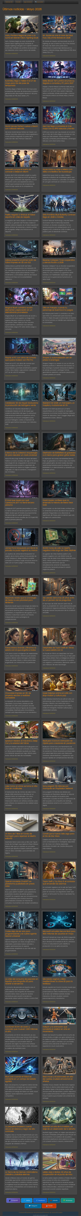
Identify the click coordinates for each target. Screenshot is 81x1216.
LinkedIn (53, 1200)
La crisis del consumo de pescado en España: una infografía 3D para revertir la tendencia (21, 981)
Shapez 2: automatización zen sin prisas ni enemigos (57, 358)
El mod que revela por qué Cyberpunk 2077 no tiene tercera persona (19, 502)
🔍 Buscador (39, 2)
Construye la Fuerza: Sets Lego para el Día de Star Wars (58, 834)
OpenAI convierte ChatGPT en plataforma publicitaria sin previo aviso (20, 883)
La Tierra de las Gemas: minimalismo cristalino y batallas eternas (21, 1173)
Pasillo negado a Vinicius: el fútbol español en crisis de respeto (20, 215)
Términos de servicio (50, 1212)
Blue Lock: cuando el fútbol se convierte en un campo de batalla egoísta (20, 1079)
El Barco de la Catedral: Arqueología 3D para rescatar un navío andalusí (21, 453)
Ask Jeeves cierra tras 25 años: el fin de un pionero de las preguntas (58, 599)
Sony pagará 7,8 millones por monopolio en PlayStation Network (58, 787)
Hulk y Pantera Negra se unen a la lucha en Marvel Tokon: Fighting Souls (21, 36)
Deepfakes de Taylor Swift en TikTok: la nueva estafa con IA (58, 648)
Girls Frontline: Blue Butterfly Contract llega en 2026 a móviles (59, 215)
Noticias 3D (9, 2)
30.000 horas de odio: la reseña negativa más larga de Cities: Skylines (59, 549)
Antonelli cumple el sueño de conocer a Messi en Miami (18, 170)
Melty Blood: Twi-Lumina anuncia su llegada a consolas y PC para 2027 (58, 82)
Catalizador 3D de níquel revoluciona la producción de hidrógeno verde (21, 404)
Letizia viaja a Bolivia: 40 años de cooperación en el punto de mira (57, 1173)
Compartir (15, 1200)
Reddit (47, 1206)
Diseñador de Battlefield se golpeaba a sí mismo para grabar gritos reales (59, 453)
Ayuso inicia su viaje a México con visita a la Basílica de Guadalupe (57, 170)
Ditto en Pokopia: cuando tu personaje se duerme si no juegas (58, 308)
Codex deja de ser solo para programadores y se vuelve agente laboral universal (20, 933)
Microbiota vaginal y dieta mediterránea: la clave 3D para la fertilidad (58, 981)
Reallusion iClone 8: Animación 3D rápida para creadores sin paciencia (59, 742)
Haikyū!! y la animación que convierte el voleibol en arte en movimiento (56, 1029)
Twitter (27, 1200)
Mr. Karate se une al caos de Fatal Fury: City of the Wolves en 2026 (58, 36)
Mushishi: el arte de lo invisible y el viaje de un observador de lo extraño (59, 1127)
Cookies (59, 1212)
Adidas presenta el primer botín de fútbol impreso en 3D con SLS (20, 261)
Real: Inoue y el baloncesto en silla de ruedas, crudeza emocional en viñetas (58, 1079)
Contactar (22, 1212)
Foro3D (18, 2)
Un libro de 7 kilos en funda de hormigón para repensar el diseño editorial (20, 836)
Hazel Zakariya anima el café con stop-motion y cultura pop (57, 694)
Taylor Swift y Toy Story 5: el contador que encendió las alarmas (59, 882)
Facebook (40, 1200)
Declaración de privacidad (34, 1212)
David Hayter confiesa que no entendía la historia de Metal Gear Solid (58, 502)
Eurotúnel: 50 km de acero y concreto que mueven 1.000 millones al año (21, 1029)
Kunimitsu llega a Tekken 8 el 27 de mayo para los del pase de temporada (20, 83)
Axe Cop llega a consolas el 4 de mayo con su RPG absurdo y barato (58, 127)
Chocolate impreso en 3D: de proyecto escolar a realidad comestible (18, 695)
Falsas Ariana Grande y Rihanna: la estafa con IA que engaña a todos (20, 648)
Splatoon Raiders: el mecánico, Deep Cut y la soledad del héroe (21, 742)
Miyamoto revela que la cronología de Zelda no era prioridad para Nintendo (20, 600)
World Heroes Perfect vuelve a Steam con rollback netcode (21, 127)
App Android (28, 2)
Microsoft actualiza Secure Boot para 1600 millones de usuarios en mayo (59, 932)
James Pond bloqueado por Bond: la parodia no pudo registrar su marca (21, 549)
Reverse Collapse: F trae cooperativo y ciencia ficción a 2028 (59, 261)
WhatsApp (66, 1200)
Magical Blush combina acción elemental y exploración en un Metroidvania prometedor (19, 310)
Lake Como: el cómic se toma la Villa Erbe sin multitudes (21, 787)
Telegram (34, 1206)
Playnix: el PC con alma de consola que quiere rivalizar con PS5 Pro (20, 358)
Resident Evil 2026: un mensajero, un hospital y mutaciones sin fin (59, 404)
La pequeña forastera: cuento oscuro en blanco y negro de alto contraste (20, 1128)
